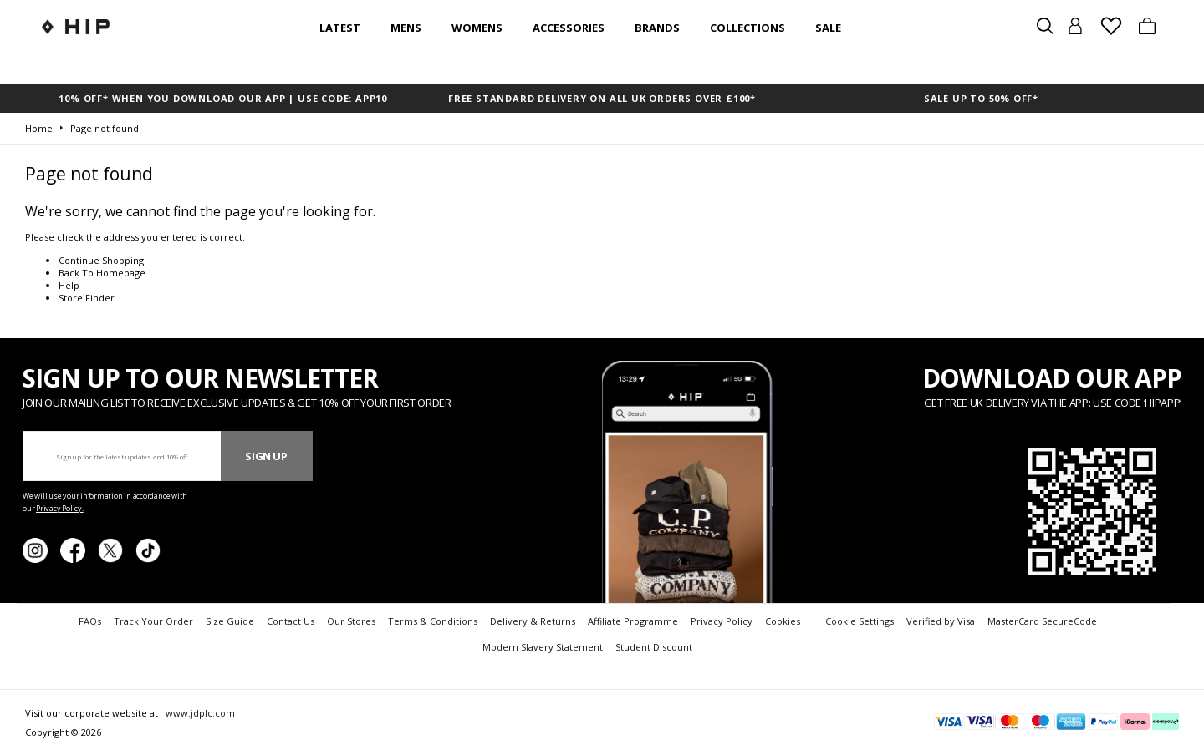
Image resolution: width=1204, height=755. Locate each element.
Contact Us (290, 621)
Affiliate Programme (633, 621)
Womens (477, 27)
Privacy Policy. (60, 508)
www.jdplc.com (199, 713)
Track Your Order (153, 621)
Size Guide (230, 621)
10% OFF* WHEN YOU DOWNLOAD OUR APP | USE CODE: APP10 (223, 98)
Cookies (782, 621)
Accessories (569, 27)
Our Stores (351, 621)
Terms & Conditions (432, 621)
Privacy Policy (721, 621)
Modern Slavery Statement (542, 647)
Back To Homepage (102, 272)
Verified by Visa (940, 621)
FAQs (90, 621)
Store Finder (87, 297)
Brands (657, 27)
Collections (747, 27)
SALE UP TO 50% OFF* (981, 98)
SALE (828, 27)
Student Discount (653, 647)
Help (69, 285)
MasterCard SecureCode (1042, 621)
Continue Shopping (101, 260)
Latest (339, 27)
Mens (405, 27)
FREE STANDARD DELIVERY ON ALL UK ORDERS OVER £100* (602, 98)
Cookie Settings (859, 621)
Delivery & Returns (532, 621)
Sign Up (266, 456)
